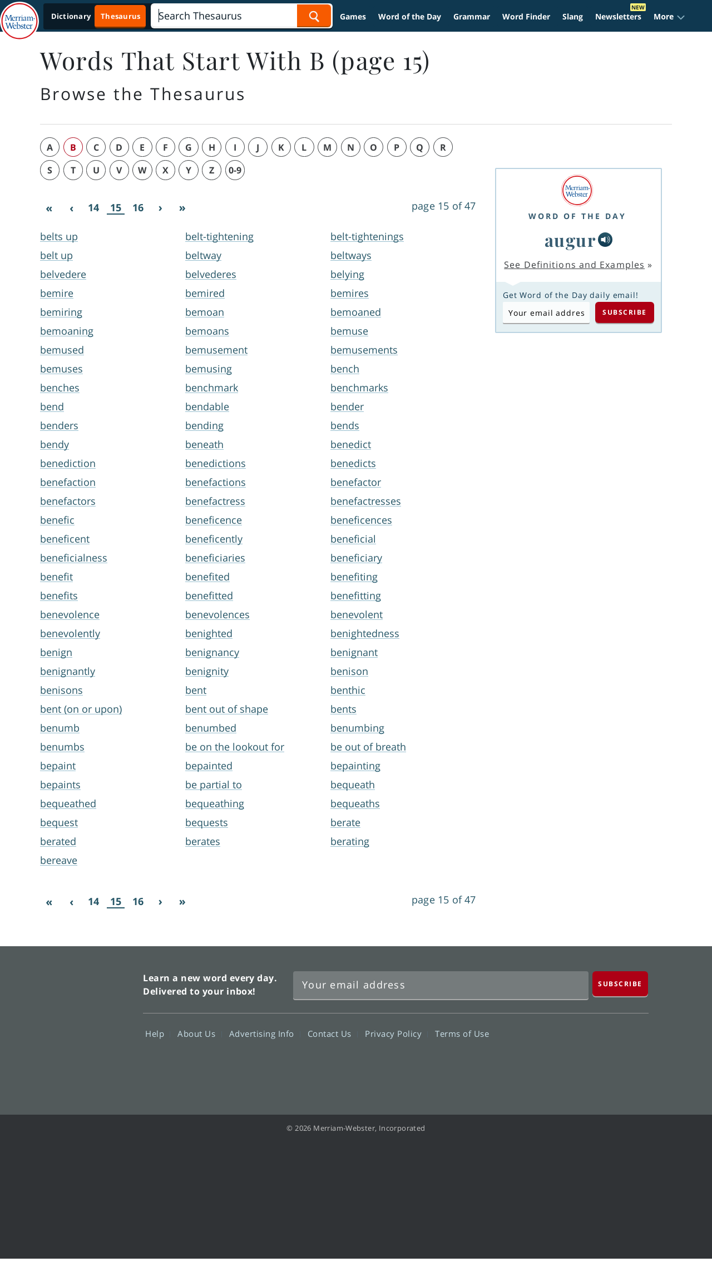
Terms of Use (462, 1033)
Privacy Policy (396, 1033)
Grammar (471, 16)
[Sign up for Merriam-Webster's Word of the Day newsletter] (441, 985)
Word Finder (526, 16)
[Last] (182, 208)
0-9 (235, 170)
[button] (669, 16)
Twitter (547, 1065)
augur (570, 239)
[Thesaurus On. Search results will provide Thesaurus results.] (96, 16)
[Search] (241, 15)
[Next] (160, 208)
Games (353, 16)
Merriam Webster (85, 1024)
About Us (199, 1033)
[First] (49, 208)
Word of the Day (409, 16)
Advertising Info (264, 1033)
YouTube (587, 1065)
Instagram (627, 1065)
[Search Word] (314, 15)
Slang (572, 16)
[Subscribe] (620, 983)
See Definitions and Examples (574, 265)
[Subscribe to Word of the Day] (546, 312)
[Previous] (71, 208)
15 (115, 207)
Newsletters (618, 16)
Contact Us (333, 1033)
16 (138, 207)
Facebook (507, 1065)
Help (157, 1033)
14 (93, 207)
